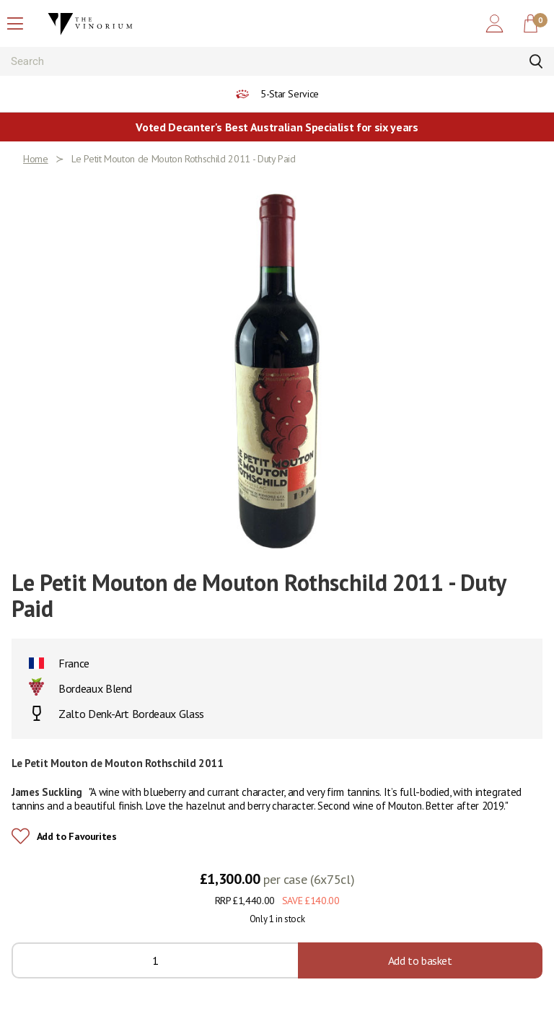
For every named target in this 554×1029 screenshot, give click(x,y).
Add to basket (420, 960)
